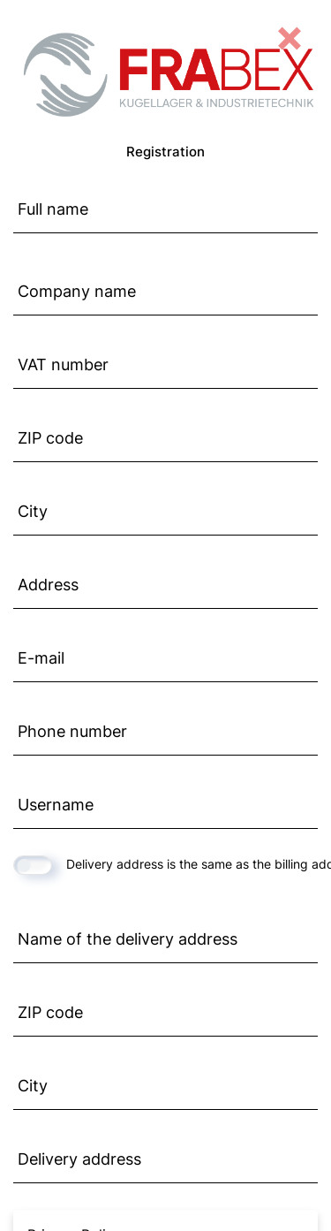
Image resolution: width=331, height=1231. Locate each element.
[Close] (290, 35)
